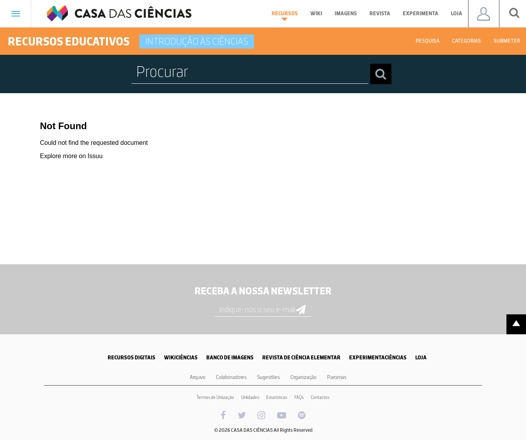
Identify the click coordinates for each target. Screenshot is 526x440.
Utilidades (250, 397)
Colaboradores (231, 377)
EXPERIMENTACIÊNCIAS (378, 357)
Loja (456, 13)
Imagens (346, 13)
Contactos (320, 397)
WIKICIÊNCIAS (181, 357)
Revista (379, 13)
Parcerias (336, 377)
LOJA (421, 357)
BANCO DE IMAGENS (230, 357)
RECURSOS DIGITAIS (131, 357)
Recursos (285, 15)
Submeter (507, 41)
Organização (303, 377)
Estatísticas (276, 397)
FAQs (299, 397)
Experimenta (420, 13)
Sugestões (268, 377)
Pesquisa (428, 41)
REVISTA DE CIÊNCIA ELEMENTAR (301, 357)
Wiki (316, 13)
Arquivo (197, 377)
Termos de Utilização (215, 397)
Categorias (466, 41)
